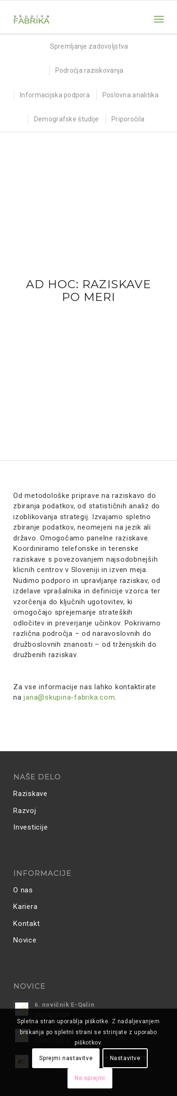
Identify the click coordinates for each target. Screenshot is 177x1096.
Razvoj (24, 810)
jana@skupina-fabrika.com (69, 697)
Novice (25, 940)
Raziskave (30, 793)
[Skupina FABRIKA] (73, 19)
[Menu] (159, 19)
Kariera (25, 906)
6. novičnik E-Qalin (64, 1004)
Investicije (30, 827)
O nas (23, 890)
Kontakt (26, 923)
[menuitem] (159, 19)
